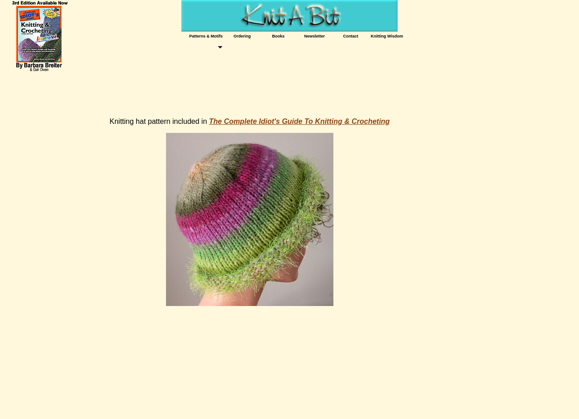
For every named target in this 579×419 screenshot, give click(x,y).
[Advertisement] (170, 90)
